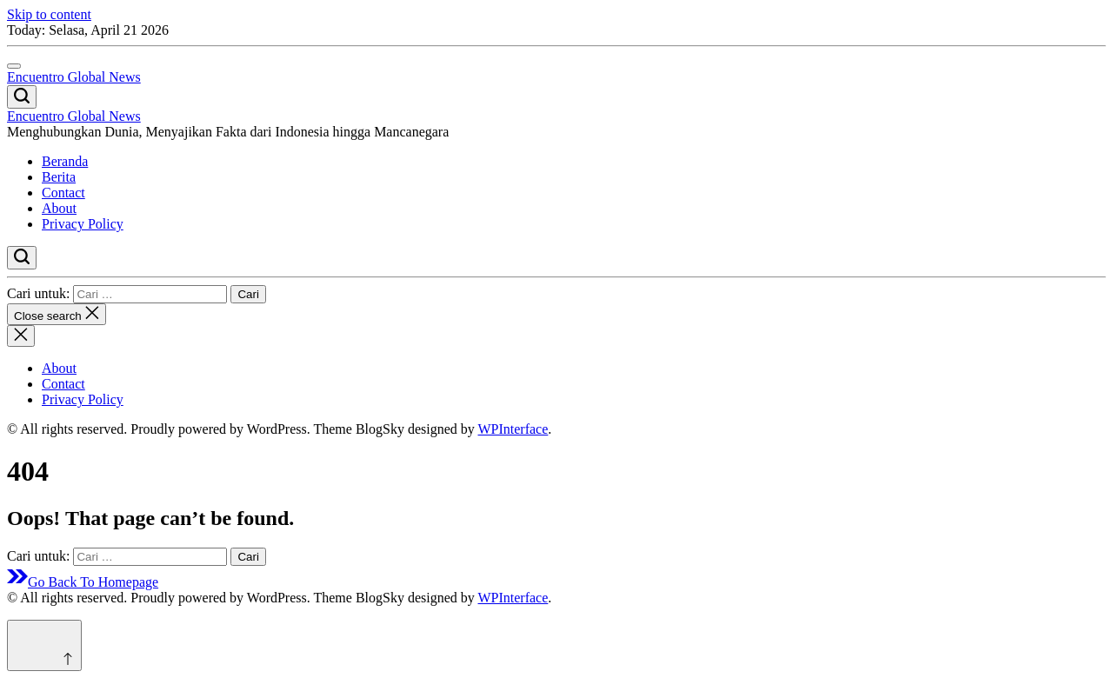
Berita (59, 177)
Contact (63, 192)
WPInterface (512, 429)
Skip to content (49, 14)
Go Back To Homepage (82, 582)
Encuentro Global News (74, 77)
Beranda (65, 161)
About (59, 208)
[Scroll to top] (44, 645)
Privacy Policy (82, 223)
